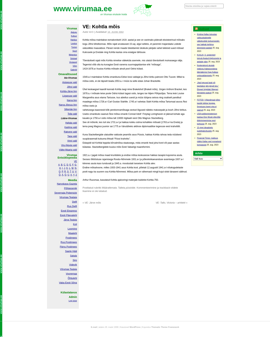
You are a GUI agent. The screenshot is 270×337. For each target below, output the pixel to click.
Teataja (73, 269)
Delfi (74, 201)
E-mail (94, 327)
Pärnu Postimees (68, 246)
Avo (91, 32)
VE (75, 161)
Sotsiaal (73, 58)
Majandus (73, 55)
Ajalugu (74, 32)
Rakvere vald (70, 131)
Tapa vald (72, 136)
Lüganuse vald (69, 96)
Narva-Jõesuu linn (68, 105)
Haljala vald (71, 123)
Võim (75, 66)
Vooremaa (71, 273)
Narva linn (72, 100)
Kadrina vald (70, 127)
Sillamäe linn (70, 109)
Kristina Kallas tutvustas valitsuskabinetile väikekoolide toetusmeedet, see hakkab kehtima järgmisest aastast (208, 41)
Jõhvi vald (72, 87)
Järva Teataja (70, 219)
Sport (74, 51)
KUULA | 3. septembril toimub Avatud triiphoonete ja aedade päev (209, 58)
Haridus (74, 40)
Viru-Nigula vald (69, 145)
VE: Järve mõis (92, 202)
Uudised (203, 29)
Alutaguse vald (69, 82)
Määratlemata (109, 187)
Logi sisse (73, 301)
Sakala (73, 255)
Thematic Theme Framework (165, 327)
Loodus (74, 43)
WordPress (135, 327)
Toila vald (72, 114)
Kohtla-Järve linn (68, 91)
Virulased (73, 62)
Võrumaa (64, 269)
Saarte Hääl (71, 251)
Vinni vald (72, 140)
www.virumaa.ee (83, 8)
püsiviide (130, 187)
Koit (75, 224)
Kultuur (74, 36)
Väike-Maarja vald (68, 149)
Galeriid (74, 70)
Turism (74, 47)
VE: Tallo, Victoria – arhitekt (171, 202)
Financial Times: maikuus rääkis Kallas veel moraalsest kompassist (209, 141)
